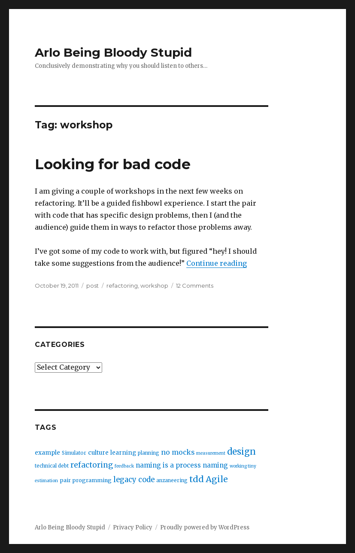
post (92, 285)
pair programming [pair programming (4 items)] (86, 480)
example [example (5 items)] (47, 452)
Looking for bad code (113, 164)
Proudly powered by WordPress (204, 527)
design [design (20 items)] (241, 451)
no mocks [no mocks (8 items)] (177, 452)
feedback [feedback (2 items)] (124, 466)
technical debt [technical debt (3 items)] (52, 466)
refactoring (122, 285)
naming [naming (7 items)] (215, 465)
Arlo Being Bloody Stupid (113, 52)
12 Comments (194, 285)
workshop (154, 285)
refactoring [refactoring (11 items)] (91, 465)
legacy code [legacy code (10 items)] (134, 479)
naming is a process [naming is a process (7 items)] (168, 465)
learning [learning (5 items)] (123, 452)
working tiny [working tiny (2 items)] (243, 466)
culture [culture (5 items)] (98, 452)
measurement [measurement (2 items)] (210, 453)
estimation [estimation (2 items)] (46, 480)
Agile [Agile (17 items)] (217, 479)
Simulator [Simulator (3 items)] (74, 453)
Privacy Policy (132, 527)
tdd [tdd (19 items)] (196, 479)
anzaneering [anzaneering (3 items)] (172, 480)
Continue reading (216, 263)
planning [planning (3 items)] (148, 453)
